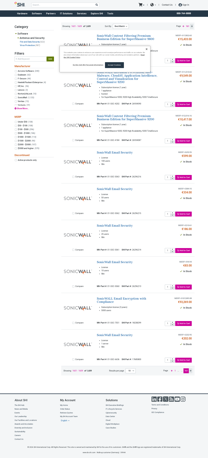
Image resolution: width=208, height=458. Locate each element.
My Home (64, 405)
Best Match (120, 26)
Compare (79, 104)
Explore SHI (97, 13)
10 (129, 371)
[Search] (96, 4)
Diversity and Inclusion (23, 428)
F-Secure (24, 78)
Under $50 (25, 122)
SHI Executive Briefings (115, 405)
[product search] (65, 5)
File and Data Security (32, 42)
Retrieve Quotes (66, 413)
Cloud (108, 420)
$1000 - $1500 (27, 137)
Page (178, 26)
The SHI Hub (19, 405)
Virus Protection (30, 45)
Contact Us (167, 5)
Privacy (154, 408)
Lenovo (23, 90)
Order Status (65, 409)
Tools (110, 13)
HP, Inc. (23, 86)
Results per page (116, 371)
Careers (18, 435)
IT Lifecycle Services (114, 409)
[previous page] (183, 26)
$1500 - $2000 (26, 141)
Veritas (23, 101)
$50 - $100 (25, 125)
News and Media (21, 409)
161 (186, 371)
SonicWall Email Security (115, 152)
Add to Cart (183, 60)
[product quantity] (167, 60)
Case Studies (111, 428)
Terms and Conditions (160, 405)
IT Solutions (66, 13)
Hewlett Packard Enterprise (32, 82)
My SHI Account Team (69, 416)
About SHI (21, 400)
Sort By (108, 26)
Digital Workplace (112, 424)
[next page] (191, 26)
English (64, 420)
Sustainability (20, 431)
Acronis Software (28, 71)
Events (17, 413)
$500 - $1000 (26, 133)
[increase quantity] (172, 59)
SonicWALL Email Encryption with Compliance (121, 300)
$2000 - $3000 (27, 144)
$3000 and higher (28, 148)
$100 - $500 (26, 129)
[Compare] (73, 104)
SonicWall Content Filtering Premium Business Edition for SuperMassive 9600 (125, 37)
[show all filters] (34, 108)
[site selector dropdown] (153, 5)
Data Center (110, 416)
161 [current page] (187, 26)
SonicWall (26, 97)
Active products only (27, 160)
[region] (105, 59)
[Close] (147, 49)
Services (81, 13)
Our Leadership (21, 416)
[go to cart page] (141, 5)
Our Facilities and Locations (26, 420)
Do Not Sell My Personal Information (88, 65)
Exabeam (24, 75)
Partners (51, 13)
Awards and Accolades (24, 424)
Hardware (22, 13)
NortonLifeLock (27, 94)
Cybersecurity (111, 413)
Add (50, 59)
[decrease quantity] (172, 61)
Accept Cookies (114, 65)
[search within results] (31, 59)
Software (37, 13)
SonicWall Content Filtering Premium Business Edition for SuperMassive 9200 (125, 117)
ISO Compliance (158, 412)
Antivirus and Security (32, 37)
